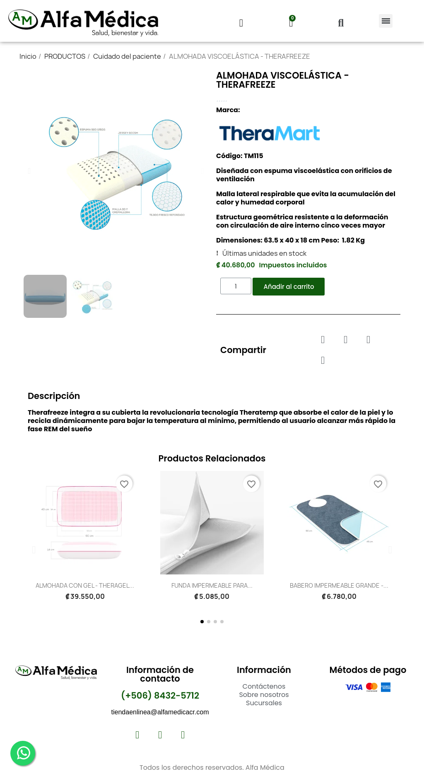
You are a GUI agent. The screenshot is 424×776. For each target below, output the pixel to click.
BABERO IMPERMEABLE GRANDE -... (339, 585)
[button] (340, 23)
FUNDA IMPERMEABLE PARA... (212, 585)
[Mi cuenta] (241, 23)
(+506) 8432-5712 (160, 696)
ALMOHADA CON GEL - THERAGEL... (85, 585)
